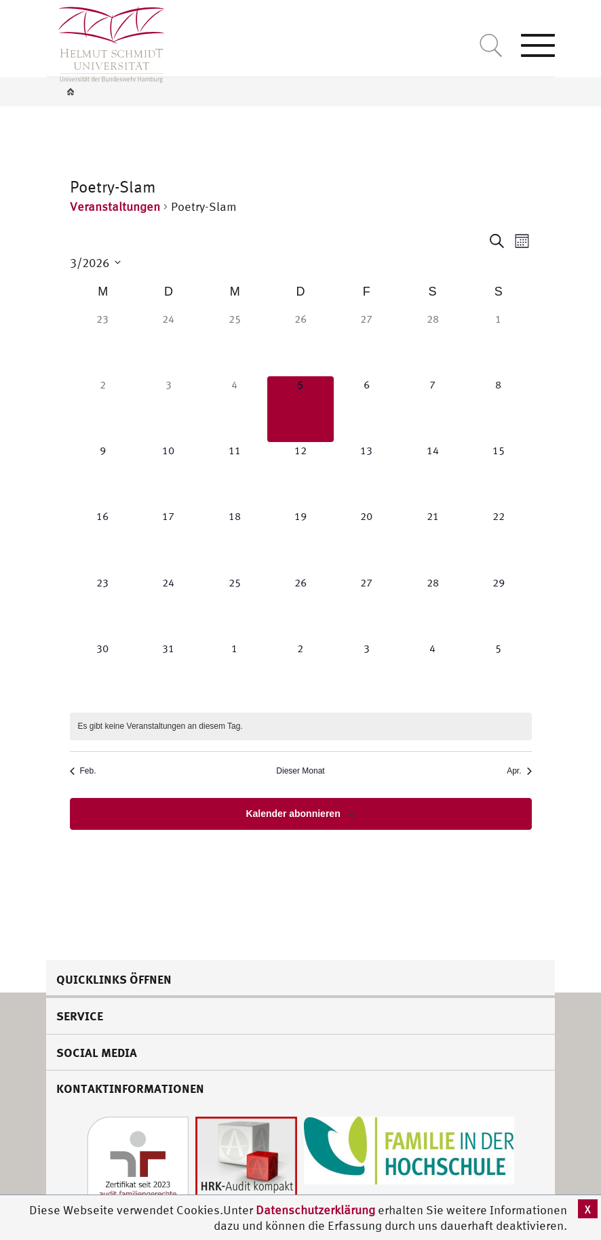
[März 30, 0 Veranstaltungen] (103, 673)
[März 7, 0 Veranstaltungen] (432, 409)
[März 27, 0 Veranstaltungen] (367, 607)
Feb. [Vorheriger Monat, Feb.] (83, 771)
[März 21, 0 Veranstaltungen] (432, 541)
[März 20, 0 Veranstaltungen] (367, 541)
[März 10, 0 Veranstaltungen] (168, 475)
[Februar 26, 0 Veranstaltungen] (300, 343)
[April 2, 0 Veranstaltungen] (300, 673)
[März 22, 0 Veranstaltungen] (498, 541)
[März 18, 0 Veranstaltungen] (234, 541)
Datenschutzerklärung (315, 1210)
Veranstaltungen (115, 206)
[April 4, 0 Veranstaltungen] (432, 673)
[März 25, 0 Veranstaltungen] (234, 607)
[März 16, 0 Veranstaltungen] (103, 541)
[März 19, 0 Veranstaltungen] (300, 541)
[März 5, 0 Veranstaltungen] (300, 409)
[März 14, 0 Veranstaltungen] (432, 475)
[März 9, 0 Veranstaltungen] (103, 475)
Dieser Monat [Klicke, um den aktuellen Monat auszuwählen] (300, 771)
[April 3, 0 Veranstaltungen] (367, 673)
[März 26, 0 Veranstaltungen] (300, 607)
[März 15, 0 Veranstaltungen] (498, 475)
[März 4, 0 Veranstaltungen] (234, 409)
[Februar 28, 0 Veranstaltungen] (432, 343)
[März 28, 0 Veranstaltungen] (432, 607)
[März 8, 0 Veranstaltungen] (498, 409)
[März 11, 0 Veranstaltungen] (234, 475)
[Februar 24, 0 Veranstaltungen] (168, 343)
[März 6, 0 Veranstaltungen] (367, 409)
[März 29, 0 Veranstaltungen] (498, 607)
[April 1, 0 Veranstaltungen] (234, 673)
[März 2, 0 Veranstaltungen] (103, 409)
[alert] (301, 726)
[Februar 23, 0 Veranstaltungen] (103, 343)
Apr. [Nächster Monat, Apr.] (519, 771)
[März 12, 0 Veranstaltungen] (300, 475)
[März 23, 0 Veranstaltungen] (103, 607)
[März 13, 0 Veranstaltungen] (367, 475)
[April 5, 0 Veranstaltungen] (498, 673)
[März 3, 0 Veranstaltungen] (168, 409)
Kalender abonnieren (293, 813)
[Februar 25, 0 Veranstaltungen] (234, 343)
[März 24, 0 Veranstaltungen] (168, 607)
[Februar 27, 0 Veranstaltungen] (367, 343)
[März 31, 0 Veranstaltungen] (168, 673)
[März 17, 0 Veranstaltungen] (168, 541)
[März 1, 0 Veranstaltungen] (498, 343)
